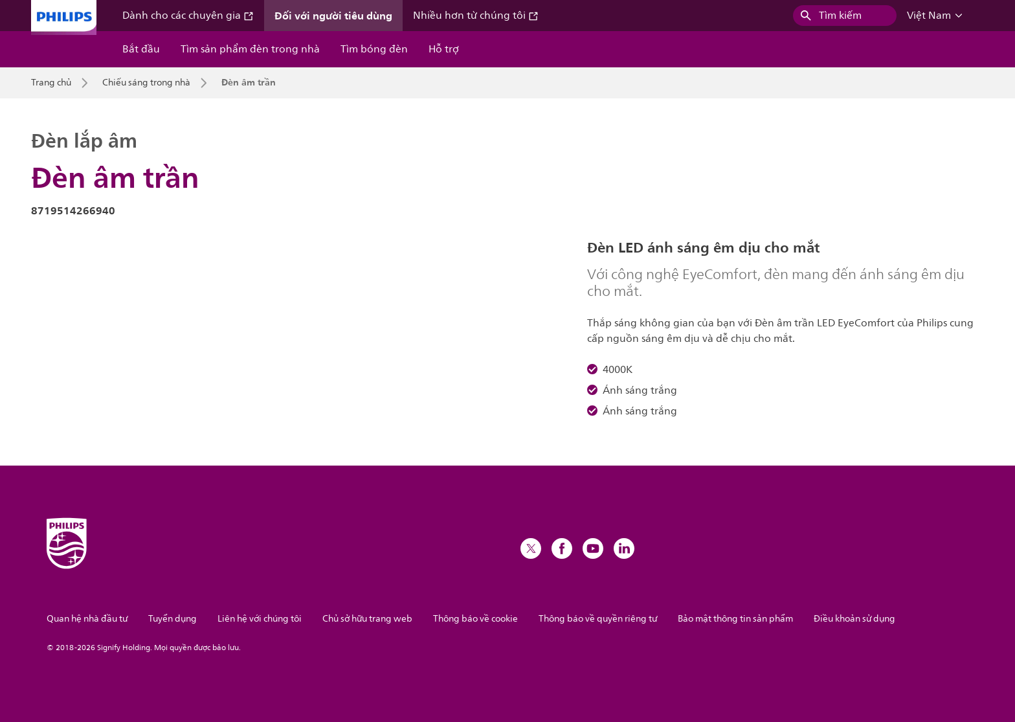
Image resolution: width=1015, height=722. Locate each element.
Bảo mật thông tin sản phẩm (735, 618)
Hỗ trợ (444, 49)
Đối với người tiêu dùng (333, 15)
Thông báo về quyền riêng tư (598, 618)
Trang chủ (51, 83)
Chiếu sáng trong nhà (146, 83)
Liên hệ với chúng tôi (260, 618)
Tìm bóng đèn (374, 49)
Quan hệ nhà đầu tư (87, 618)
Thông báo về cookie (475, 618)
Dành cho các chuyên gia (188, 15)
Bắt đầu (141, 49)
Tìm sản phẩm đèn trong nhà (250, 49)
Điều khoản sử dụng (854, 618)
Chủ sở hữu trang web (367, 618)
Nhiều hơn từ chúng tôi (476, 15)
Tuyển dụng (172, 618)
